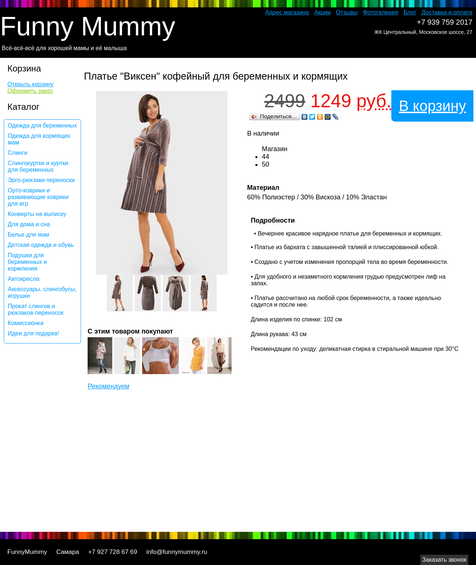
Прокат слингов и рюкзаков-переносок (35, 309)
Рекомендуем (108, 386)
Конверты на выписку (37, 214)
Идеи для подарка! (33, 333)
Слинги (17, 153)
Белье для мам (28, 234)
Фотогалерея (380, 12)
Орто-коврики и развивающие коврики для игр (38, 197)
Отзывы (347, 12)
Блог (409, 12)
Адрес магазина (287, 12)
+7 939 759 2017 (444, 22)
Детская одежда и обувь (41, 245)
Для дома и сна (29, 224)
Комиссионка (25, 323)
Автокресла (23, 279)
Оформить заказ (30, 91)
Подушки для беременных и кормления (27, 262)
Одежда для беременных (42, 125)
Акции (322, 12)
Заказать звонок (444, 560)
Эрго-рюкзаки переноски (41, 180)
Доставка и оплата (447, 12)
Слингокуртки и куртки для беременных (38, 166)
